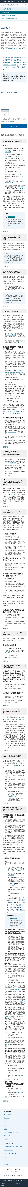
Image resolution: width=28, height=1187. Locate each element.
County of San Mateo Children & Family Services (14, 371)
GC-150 (20, 877)
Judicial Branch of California (14, 1)
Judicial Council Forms (10, 1153)
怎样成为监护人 (6, 12)
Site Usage (6, 1118)
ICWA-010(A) (14, 156)
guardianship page (14, 48)
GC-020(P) (13, 463)
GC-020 (15, 163)
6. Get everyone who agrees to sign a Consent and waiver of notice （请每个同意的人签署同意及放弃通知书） (12, 482)
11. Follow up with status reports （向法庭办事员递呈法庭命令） (12, 755)
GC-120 (22, 160)
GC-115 (20, 893)
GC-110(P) (18, 870)
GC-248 (15, 171)
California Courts (8, 1150)
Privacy (3, 1183)
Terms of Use (17, 1183)
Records (6, 1139)
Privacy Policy (7, 1114)
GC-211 (13, 495)
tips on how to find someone (12, 411)
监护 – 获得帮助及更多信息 (9, 18)
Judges (5, 1129)
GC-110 (10, 870)
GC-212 (19, 174)
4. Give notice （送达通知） (10, 311)
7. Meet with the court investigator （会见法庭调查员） (12, 511)
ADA (5, 1121)
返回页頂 (5, 231)
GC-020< (10, 875)
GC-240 (7, 652)
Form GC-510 (16, 342)
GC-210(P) (8, 152)
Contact (6, 1161)
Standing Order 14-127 (14, 796)
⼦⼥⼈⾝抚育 (13, 126)
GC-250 (15, 655)
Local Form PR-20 (10, 335)
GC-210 (19, 150)
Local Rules (11, 793)
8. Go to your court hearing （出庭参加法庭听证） (12, 633)
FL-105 (18, 160)
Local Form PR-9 (13, 989)
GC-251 (16, 765)
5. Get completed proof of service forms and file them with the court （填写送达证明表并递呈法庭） (12, 453)
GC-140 (22, 898)
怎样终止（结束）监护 (8, 15)
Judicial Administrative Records (12, 1132)
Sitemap (6, 1164)
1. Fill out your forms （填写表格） (12, 141)
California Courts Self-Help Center (13, 1146)
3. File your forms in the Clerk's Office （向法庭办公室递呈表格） (12, 271)
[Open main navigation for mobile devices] (25, 5)
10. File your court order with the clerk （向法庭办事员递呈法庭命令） (12, 711)
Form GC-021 (20, 436)
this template (11, 432)
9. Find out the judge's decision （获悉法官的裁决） (11, 666)
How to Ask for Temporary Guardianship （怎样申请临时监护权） (12, 809)
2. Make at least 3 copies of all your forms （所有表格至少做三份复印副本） (12, 237)
